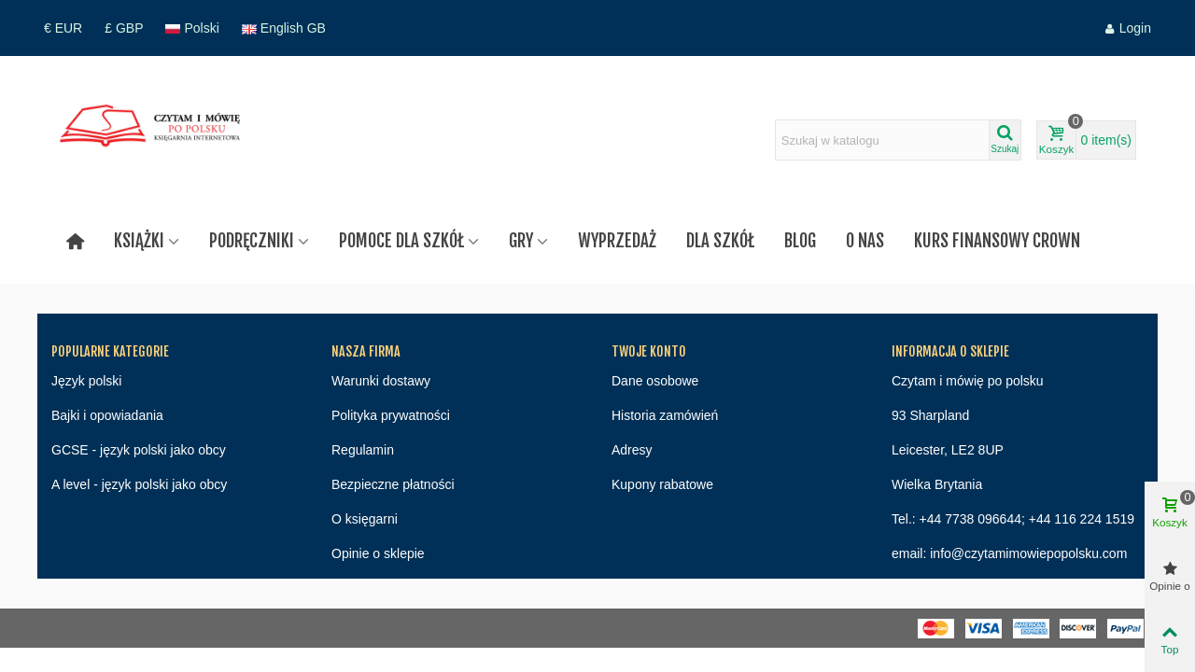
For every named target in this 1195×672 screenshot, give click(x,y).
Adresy (632, 449)
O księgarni (364, 518)
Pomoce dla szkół (401, 241)
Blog (800, 241)
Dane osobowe (655, 380)
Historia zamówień (665, 415)
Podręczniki (251, 241)
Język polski (86, 380)
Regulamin (362, 449)
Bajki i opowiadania (107, 415)
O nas (865, 241)
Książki (139, 241)
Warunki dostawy (380, 380)
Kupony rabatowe (662, 484)
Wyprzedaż (617, 241)
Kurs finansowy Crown (997, 241)
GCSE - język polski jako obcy (138, 449)
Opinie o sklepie (378, 553)
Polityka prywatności (390, 415)
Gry (521, 241)
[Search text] (882, 140)
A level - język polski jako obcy (139, 484)
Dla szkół (720, 241)
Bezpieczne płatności (393, 484)
